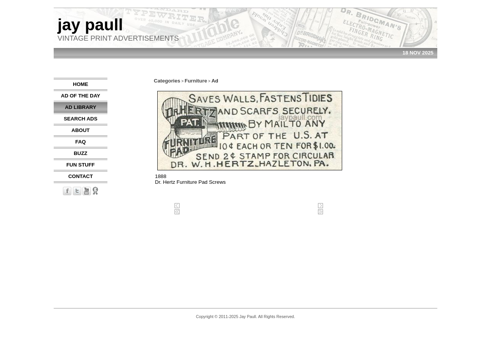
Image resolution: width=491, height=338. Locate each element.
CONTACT (80, 176)
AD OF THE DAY (80, 96)
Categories (167, 81)
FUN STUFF (80, 165)
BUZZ (80, 153)
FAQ (80, 142)
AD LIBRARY (80, 107)
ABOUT (80, 130)
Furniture (196, 81)
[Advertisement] (414, 193)
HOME (80, 84)
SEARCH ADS (80, 119)
